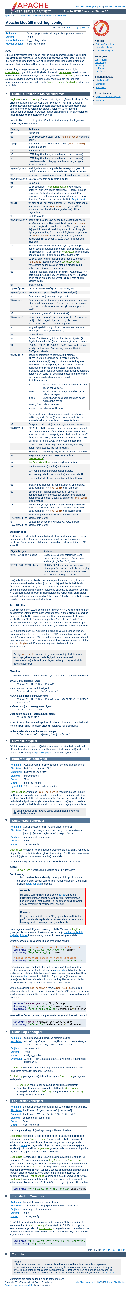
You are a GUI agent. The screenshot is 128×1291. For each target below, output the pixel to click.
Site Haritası (120, 6)
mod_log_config (48, 792)
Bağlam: (15, 775)
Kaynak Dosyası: (15, 43)
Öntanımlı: (16, 772)
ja (78, 27)
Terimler (108, 6)
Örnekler (15, 671)
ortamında (59, 970)
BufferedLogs (101, 60)
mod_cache (28, 654)
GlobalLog (99, 65)
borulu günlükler (34, 883)
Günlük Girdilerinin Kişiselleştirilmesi (105, 45)
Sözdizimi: (16, 768)
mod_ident (35, 262)
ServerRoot (24, 870)
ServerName (37, 458)
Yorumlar (100, 100)
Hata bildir (101, 87)
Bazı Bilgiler (17, 605)
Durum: (10, 36)
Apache (8, 15)
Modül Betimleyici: (16, 40)
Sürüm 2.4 (51, 15)
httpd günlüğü (102, 80)
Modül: (14, 782)
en (68, 27)
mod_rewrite (64, 988)
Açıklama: (11, 33)
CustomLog (67, 75)
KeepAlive (68, 252)
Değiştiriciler (18, 531)
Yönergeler (91, 6)
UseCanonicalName (40, 462)
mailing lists (111, 1272)
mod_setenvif (41, 235)
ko (83, 27)
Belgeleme (38, 15)
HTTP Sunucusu (23, 15)
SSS (100, 6)
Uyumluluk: (17, 786)
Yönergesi (39, 759)
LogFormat (65, 72)
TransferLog (12, 72)
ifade (26, 976)
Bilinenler (100, 84)
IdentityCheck (71, 262)
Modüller (80, 6)
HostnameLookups (57, 187)
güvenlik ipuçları (44, 752)
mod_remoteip (70, 137)
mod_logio (56, 488)
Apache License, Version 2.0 (18, 1285)
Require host (78, 199)
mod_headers (80, 223)
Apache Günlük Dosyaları (108, 96)
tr (88, 27)
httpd (62, 895)
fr (73, 27)
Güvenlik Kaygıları (105, 50)
